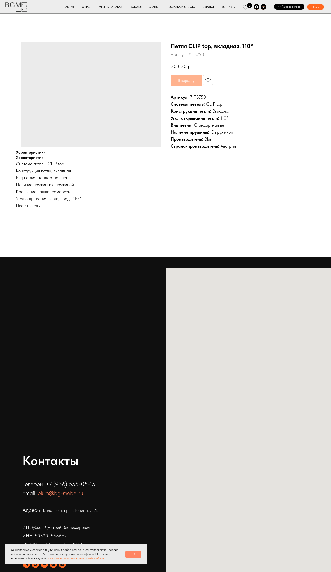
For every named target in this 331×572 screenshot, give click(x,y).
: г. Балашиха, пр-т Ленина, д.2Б (68, 510)
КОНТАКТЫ (228, 7)
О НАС (86, 7)
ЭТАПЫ (153, 7)
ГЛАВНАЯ (68, 7)
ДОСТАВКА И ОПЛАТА (181, 7)
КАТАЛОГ (136, 7)
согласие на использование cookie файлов (75, 558)
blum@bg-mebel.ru (60, 493)
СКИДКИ (208, 7)
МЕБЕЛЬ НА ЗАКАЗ (110, 7)
